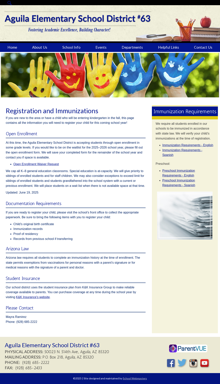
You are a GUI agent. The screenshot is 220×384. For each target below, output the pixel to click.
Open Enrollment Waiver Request (36, 164)
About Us (39, 47)
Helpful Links (168, 47)
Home (12, 47)
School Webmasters (135, 378)
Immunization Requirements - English (187, 145)
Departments (132, 47)
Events (101, 47)
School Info (71, 47)
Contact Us (203, 47)
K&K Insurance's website (33, 297)
